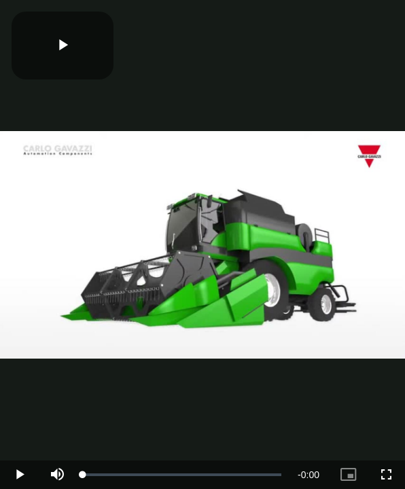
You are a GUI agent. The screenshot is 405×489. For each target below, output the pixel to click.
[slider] (182, 474)
